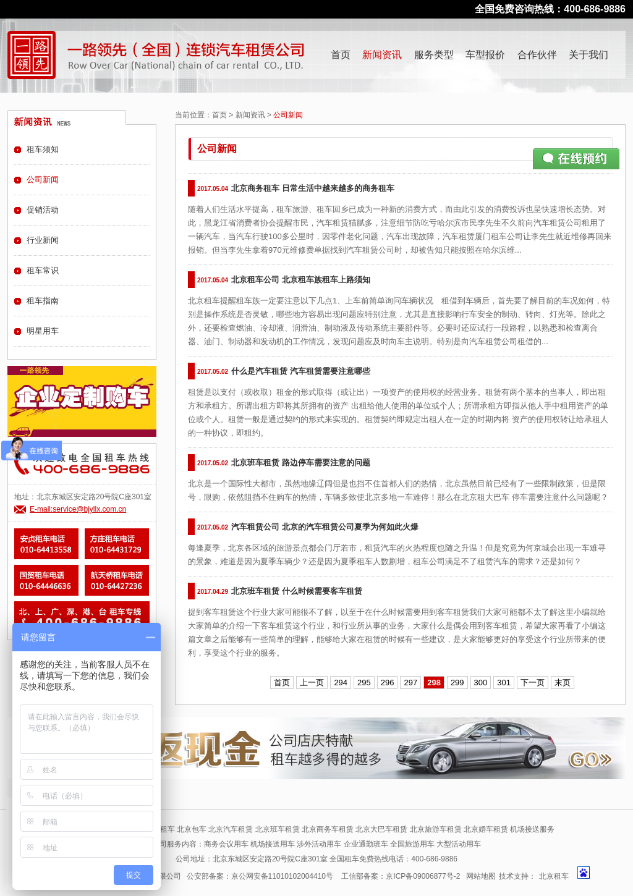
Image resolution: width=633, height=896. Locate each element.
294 (340, 682)
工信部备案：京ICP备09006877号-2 (400, 876)
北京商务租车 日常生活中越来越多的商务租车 (312, 188)
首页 (340, 54)
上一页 (312, 682)
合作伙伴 (537, 54)
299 (457, 682)
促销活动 (43, 209)
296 (387, 682)
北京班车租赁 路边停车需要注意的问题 (300, 462)
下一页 (532, 682)
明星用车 (43, 331)
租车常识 (43, 270)
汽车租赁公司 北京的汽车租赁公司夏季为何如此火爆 (324, 526)
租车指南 (43, 300)
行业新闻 (43, 240)
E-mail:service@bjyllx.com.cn (78, 509)
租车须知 (43, 149)
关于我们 (588, 54)
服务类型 (434, 54)
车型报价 (485, 54)
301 (504, 682)
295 (364, 682)
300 (481, 682)
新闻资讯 (382, 54)
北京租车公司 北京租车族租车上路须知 (300, 279)
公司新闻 (43, 179)
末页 (562, 682)
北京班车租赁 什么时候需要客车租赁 (296, 591)
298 (434, 682)
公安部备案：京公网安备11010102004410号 (260, 876)
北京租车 (554, 876)
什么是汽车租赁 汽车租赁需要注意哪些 (300, 371)
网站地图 (481, 876)
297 (410, 682)
